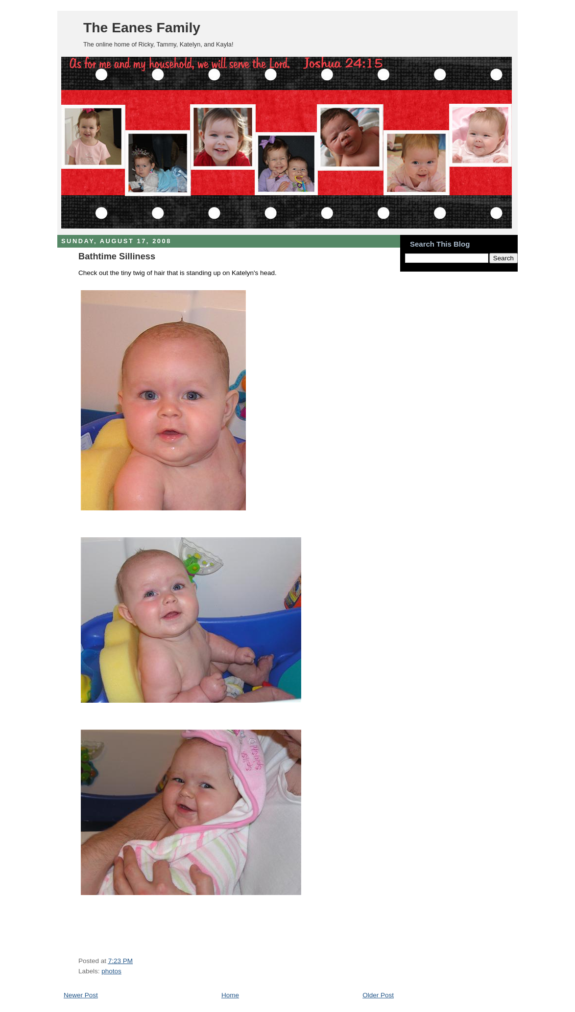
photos (111, 971)
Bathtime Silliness (116, 256)
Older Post (378, 995)
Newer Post (81, 995)
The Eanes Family (141, 27)
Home (230, 995)
